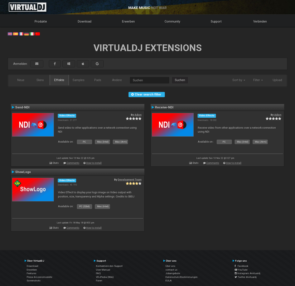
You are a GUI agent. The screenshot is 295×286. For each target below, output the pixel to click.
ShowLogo (23, 172)
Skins (40, 80)
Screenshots (33, 280)
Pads (97, 80)
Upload (277, 80)
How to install (94, 163)
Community (172, 21)
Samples (78, 80)
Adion (137, 114)
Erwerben (128, 21)
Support (216, 21)
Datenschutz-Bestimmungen (181, 277)
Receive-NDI (164, 107)
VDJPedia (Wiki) (105, 277)
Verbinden (260, 21)
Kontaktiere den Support (109, 266)
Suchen (180, 80)
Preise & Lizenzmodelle (39, 277)
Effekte (59, 80)
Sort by (238, 80)
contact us (171, 269)
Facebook (241, 266)
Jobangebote (172, 273)
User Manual (103, 269)
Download (84, 21)
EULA (168, 280)
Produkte (41, 21)
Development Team (129, 179)
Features (31, 273)
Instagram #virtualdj (247, 273)
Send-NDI (22, 107)
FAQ (98, 273)
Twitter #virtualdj (246, 277)
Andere (117, 80)
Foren (99, 280)
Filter (258, 80)
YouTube (241, 269)
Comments (73, 163)
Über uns (170, 266)
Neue (20, 80)
